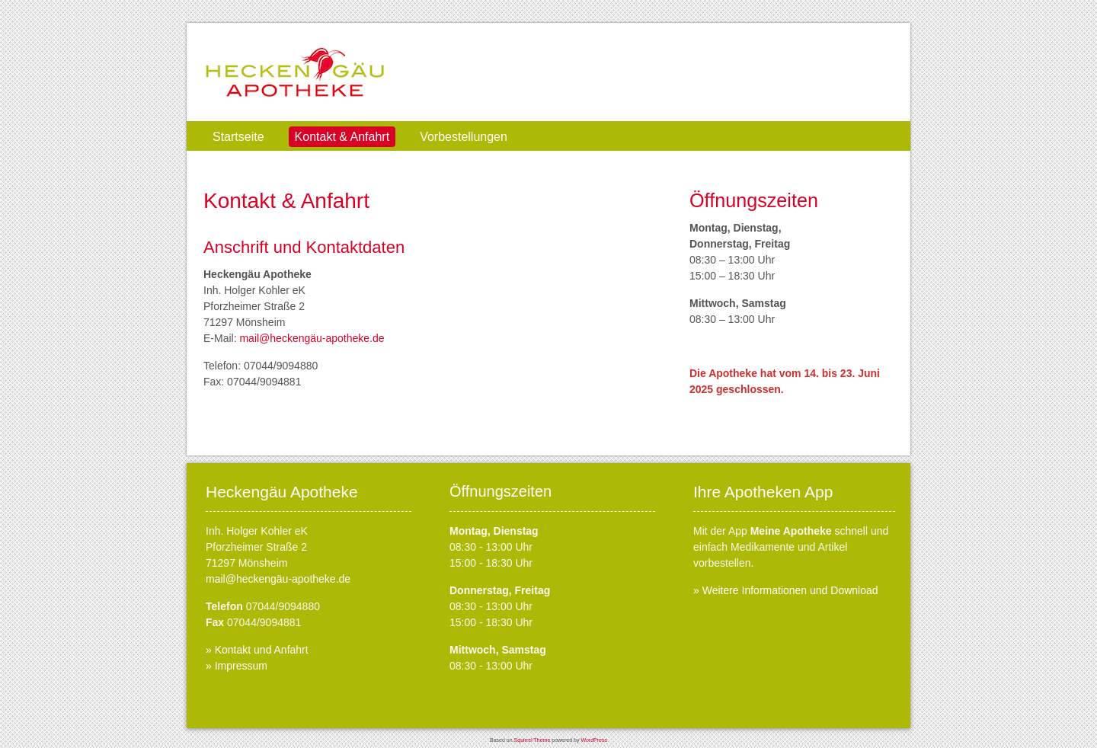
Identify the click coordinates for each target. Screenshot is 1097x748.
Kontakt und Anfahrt (262, 650)
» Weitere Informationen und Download (785, 590)
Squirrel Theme (532, 740)
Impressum (241, 666)
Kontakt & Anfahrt (342, 136)
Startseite (238, 136)
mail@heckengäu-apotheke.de (311, 338)
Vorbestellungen (463, 136)
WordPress (593, 740)
